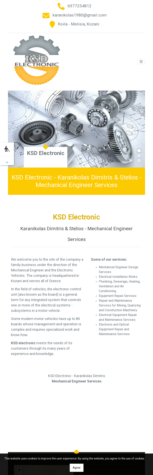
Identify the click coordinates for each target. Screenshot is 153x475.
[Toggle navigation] (141, 61)
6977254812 (79, 6)
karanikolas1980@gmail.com (80, 15)
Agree (76, 467)
